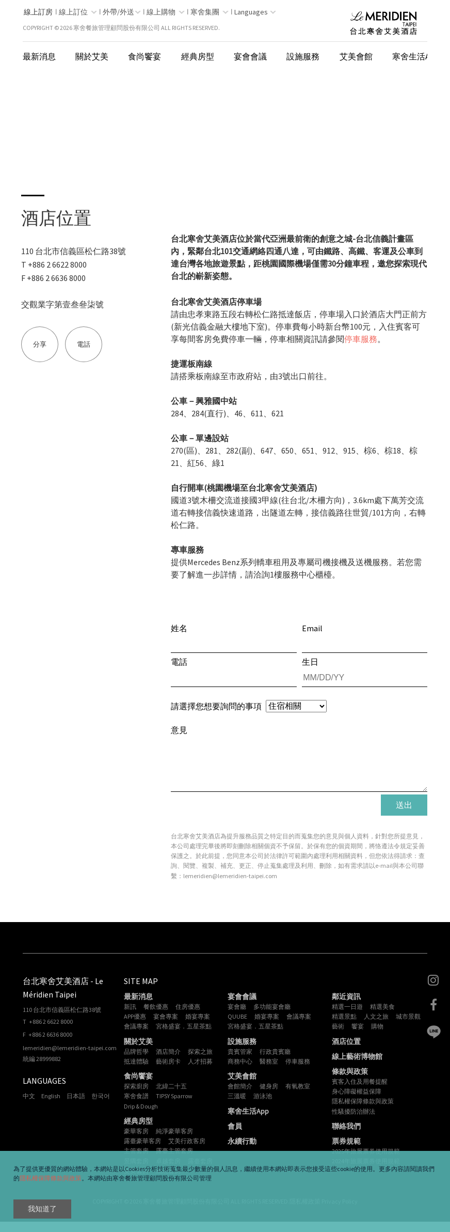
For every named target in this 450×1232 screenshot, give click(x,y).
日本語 (76, 1106)
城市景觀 (408, 1027)
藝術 (338, 1036)
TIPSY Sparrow (174, 1106)
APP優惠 (135, 1027)
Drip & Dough (141, 1116)
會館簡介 (240, 1096)
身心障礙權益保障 (356, 1101)
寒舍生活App (416, 56)
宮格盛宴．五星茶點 (184, 1036)
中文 (29, 1106)
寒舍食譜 (136, 1106)
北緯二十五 (171, 1096)
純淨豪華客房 (174, 1141)
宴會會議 (250, 56)
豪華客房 (136, 1141)
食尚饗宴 (144, 56)
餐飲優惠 (155, 1017)
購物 (377, 1036)
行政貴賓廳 (275, 1062)
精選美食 (382, 1017)
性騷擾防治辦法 (353, 1122)
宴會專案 (165, 1027)
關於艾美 (91, 56)
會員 (235, 1136)
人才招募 (200, 1071)
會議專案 (136, 1036)
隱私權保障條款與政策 (51, 1178)
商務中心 (240, 1071)
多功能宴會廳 (272, 1017)
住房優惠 (187, 1017)
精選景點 (344, 1027)
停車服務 (360, 339)
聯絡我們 (346, 1136)
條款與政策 (350, 1081)
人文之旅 (376, 1027)
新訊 (130, 1017)
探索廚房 (136, 1096)
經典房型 (197, 56)
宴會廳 (237, 1017)
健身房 (269, 1096)
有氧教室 (297, 1096)
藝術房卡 (168, 1071)
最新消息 (39, 56)
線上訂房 (38, 12)
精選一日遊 (347, 1017)
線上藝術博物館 (357, 1066)
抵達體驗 (136, 1071)
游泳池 (262, 1106)
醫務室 (269, 1071)
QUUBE (237, 1027)
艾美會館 (356, 56)
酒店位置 (346, 1051)
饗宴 (357, 1036)
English (50, 1106)
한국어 (100, 1106)
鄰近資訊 (346, 1006)
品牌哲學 (136, 1062)
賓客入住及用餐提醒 (360, 1092)
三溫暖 (237, 1106)
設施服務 (302, 56)
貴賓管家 (240, 1062)
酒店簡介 (168, 1062)
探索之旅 (200, 1062)
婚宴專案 (197, 1027)
